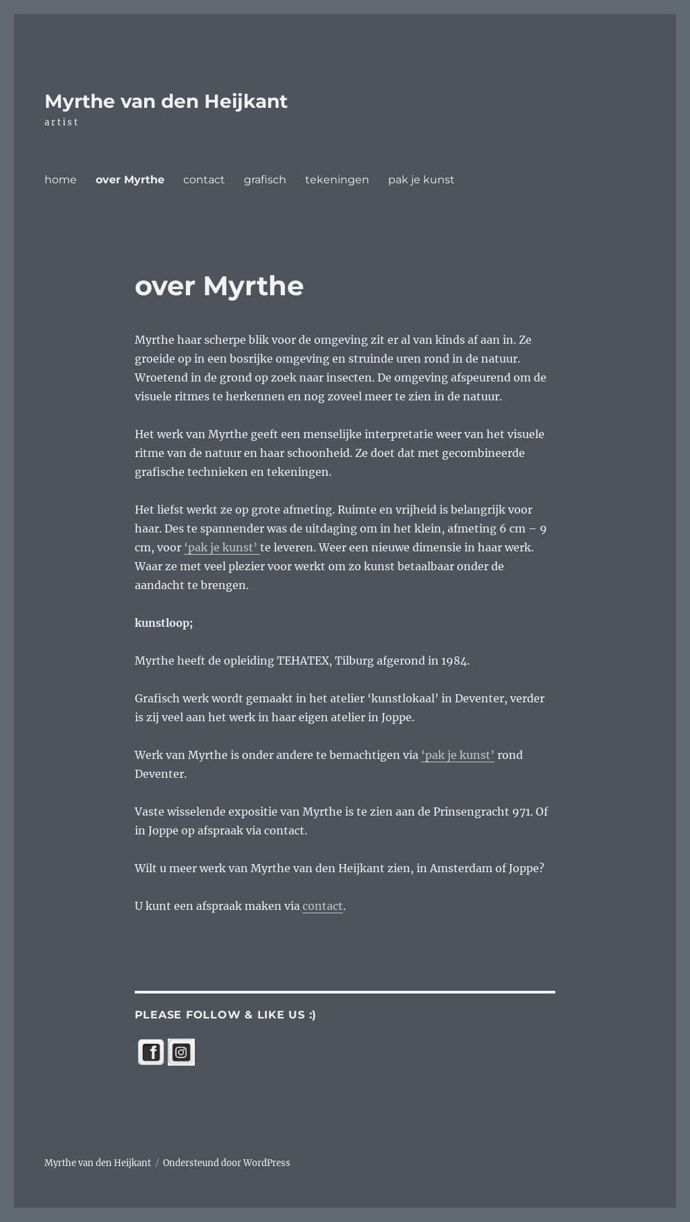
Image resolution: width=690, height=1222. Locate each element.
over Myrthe (130, 179)
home (60, 179)
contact (204, 179)
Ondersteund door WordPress (226, 1163)
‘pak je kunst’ (222, 547)
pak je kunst (421, 179)
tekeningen (337, 179)
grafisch (265, 179)
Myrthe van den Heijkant (166, 101)
